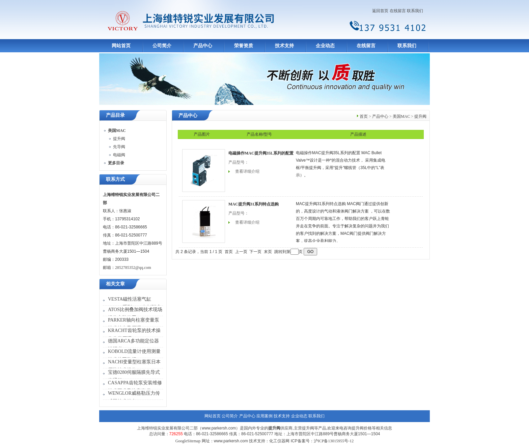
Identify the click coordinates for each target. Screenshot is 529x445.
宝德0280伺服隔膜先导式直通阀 (134, 376)
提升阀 (119, 138)
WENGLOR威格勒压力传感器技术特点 (134, 397)
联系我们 (415, 10)
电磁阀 (119, 154)
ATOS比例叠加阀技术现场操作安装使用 (135, 313)
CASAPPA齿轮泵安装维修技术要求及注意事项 (135, 386)
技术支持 (284, 45)
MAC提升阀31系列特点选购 (253, 204)
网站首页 (121, 45)
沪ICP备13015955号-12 (334, 441)
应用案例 (264, 416)
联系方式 (115, 179)
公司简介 (161, 45)
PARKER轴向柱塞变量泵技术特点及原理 (133, 324)
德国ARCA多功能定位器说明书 (133, 345)
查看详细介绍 (247, 171)
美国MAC (401, 116)
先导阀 (119, 146)
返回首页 (380, 10)
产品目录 (115, 115)
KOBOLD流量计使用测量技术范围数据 (134, 355)
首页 (364, 116)
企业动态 (325, 45)
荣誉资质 (243, 45)
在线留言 (398, 10)
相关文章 (115, 283)
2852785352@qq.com (133, 267)
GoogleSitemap (188, 441)
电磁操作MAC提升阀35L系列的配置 (261, 153)
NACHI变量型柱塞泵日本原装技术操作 (134, 365)
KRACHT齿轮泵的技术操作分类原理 (134, 334)
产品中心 (202, 45)
